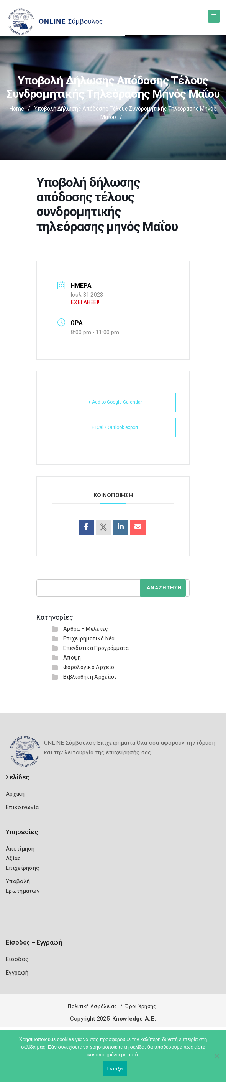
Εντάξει (114, 1069)
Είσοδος (17, 959)
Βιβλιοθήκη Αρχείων (90, 677)
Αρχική (15, 793)
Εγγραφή (17, 972)
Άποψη (72, 658)
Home (17, 109)
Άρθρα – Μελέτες (85, 629)
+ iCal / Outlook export (115, 427)
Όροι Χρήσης (140, 1006)
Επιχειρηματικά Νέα (89, 638)
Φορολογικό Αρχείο (88, 667)
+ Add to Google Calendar (115, 402)
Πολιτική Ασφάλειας (92, 1006)
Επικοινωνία (22, 807)
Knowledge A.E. (134, 1018)
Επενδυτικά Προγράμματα (96, 648)
